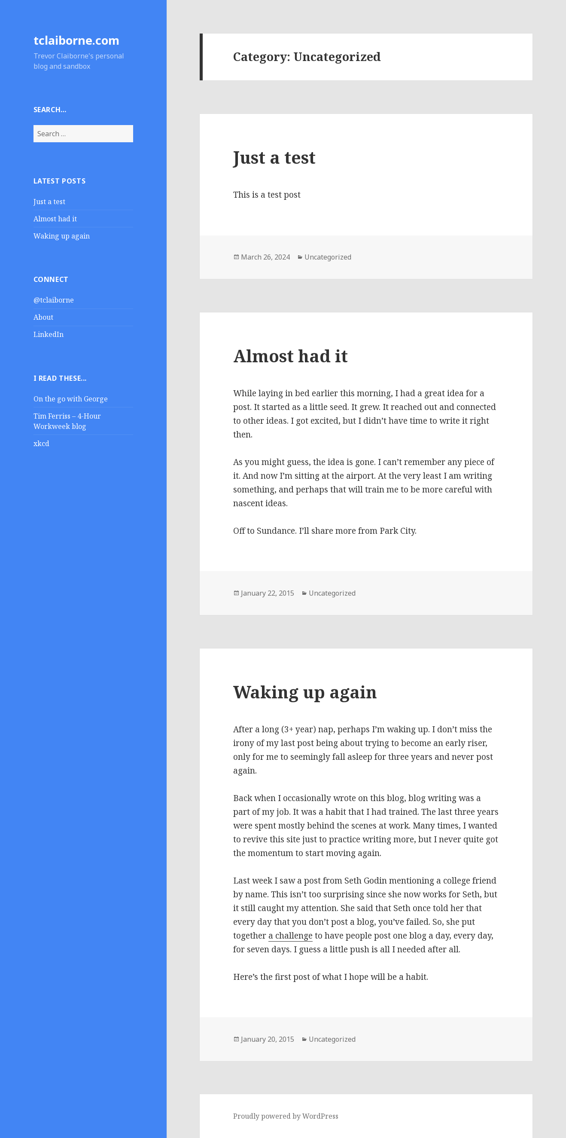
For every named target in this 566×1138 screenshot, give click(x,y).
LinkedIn (48, 334)
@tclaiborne (53, 300)
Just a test (49, 201)
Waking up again (61, 236)
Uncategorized (327, 257)
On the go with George (70, 399)
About (43, 317)
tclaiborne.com (76, 40)
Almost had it (55, 218)
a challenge (290, 935)
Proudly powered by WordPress (285, 1116)
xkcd (41, 443)
